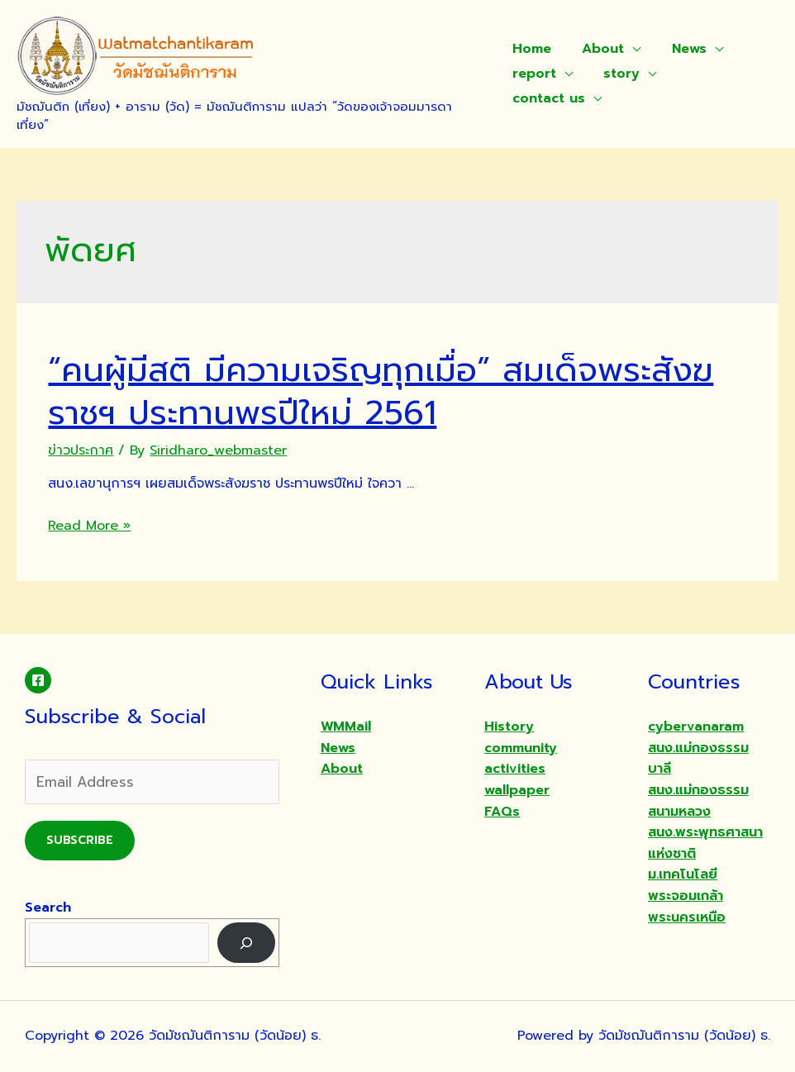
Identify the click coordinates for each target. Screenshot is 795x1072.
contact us (548, 98)
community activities (520, 758)
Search (48, 907)
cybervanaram (696, 726)
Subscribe (79, 840)
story (617, 73)
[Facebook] (38, 680)
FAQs (502, 812)
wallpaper (517, 790)
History (509, 726)
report (534, 73)
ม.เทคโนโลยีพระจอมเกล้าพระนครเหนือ (687, 896)
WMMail (346, 726)
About (599, 49)
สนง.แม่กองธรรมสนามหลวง (698, 801)
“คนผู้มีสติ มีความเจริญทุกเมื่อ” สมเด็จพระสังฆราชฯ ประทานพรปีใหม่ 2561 (380, 391)
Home (531, 49)
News (680, 49)
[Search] (246, 942)
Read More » (89, 526)
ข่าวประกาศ (80, 450)
